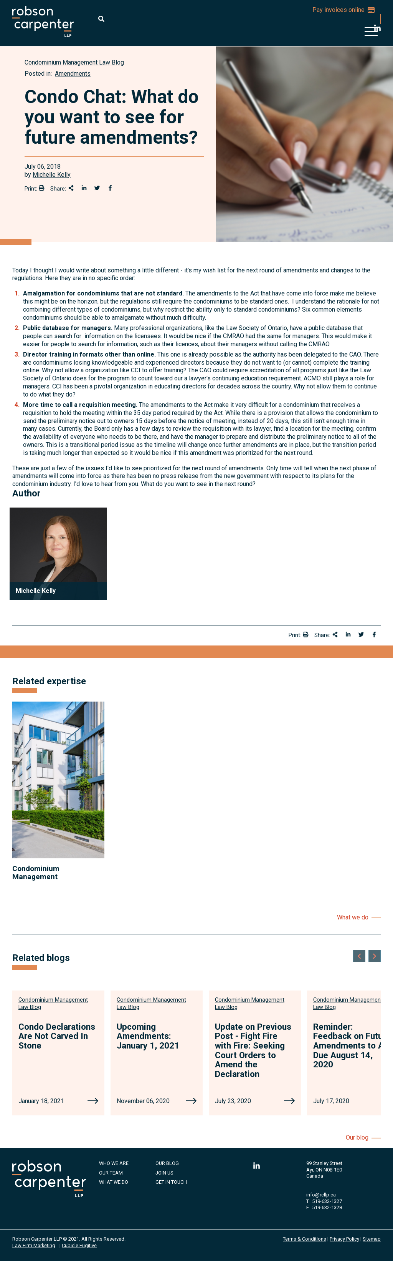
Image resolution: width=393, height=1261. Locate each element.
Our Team (111, 1173)
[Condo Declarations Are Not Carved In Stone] (93, 1101)
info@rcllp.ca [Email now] (321, 1195)
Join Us (164, 1173)
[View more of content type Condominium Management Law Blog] (74, 62)
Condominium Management (35, 872)
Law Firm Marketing (33, 1245)
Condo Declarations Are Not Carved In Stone (56, 1036)
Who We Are (114, 1163)
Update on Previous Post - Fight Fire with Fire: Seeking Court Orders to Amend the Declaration (253, 1050)
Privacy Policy (344, 1239)
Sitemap (372, 1239)
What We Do (113, 1182)
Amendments (73, 73)
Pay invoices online (343, 9)
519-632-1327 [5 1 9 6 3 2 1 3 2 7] (327, 1201)
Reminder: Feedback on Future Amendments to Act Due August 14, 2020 (352, 1046)
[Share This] (71, 188)
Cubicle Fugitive (79, 1245)
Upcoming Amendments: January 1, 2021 (148, 1036)
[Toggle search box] (101, 19)
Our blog (357, 1137)
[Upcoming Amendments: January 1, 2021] (191, 1101)
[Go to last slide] (359, 956)
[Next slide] (374, 956)
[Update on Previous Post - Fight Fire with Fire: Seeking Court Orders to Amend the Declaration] (289, 1101)
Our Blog (167, 1163)
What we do (352, 917)
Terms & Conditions (304, 1239)
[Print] (41, 188)
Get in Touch (171, 1182)
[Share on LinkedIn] (84, 188)
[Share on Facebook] (110, 188)
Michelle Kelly (52, 174)
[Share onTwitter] (97, 188)
